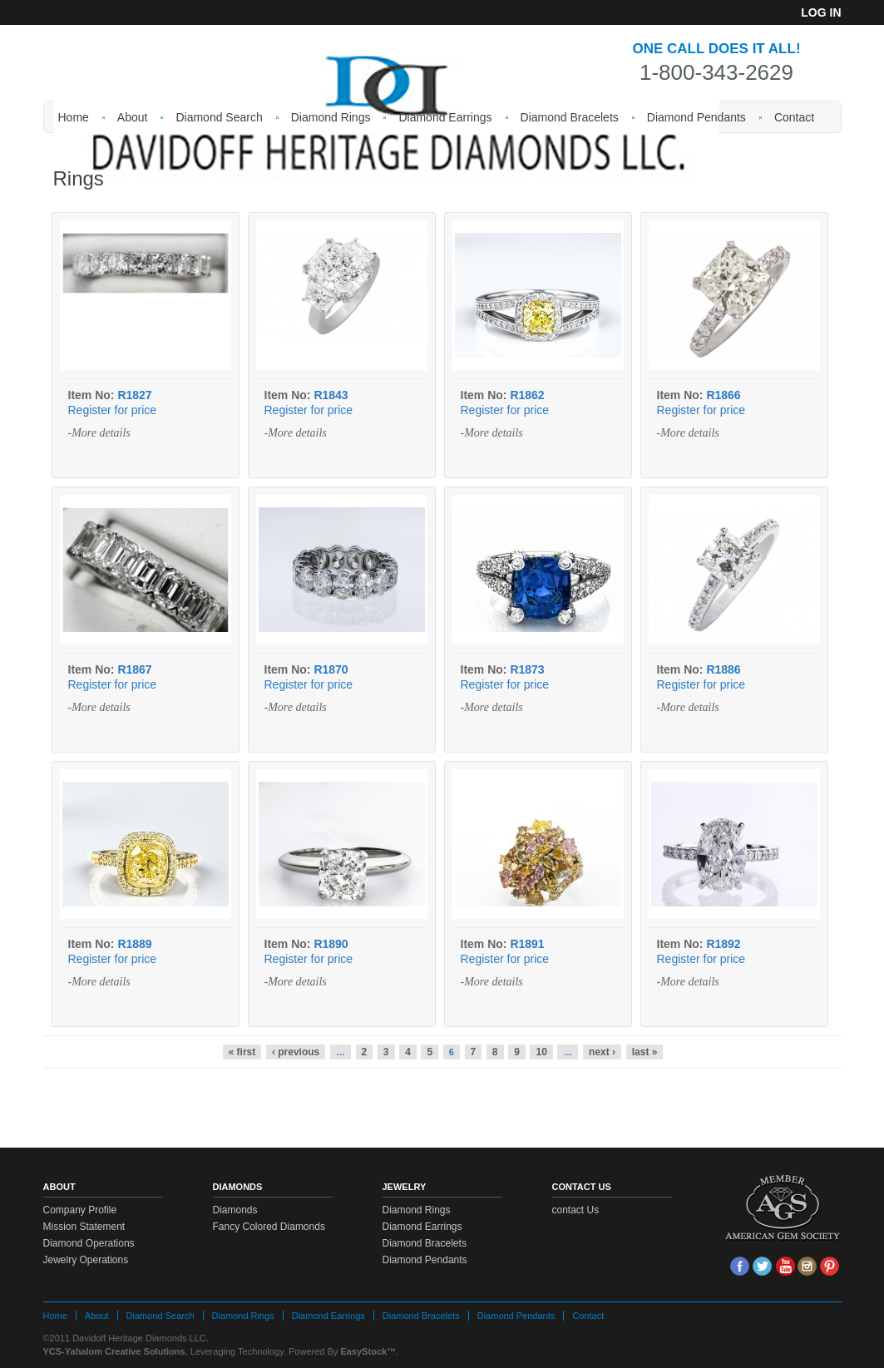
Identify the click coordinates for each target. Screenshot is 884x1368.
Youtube (784, 1266)
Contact (794, 117)
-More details (99, 433)
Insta (807, 1266)
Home (73, 117)
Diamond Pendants (696, 117)
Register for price (112, 410)
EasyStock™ (368, 1351)
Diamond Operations (89, 1243)
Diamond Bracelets (570, 117)
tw (762, 1266)
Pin (829, 1266)
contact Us (576, 1210)
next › (602, 1052)
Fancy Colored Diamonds (269, 1226)
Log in (821, 12)
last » (645, 1052)
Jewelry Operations (86, 1260)
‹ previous (295, 1052)
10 (541, 1052)
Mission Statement (84, 1226)
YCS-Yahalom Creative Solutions (114, 1351)
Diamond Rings (331, 117)
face (739, 1266)
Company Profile (80, 1210)
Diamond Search (218, 117)
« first (242, 1052)
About (132, 117)
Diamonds (235, 1210)
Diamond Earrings (444, 117)
